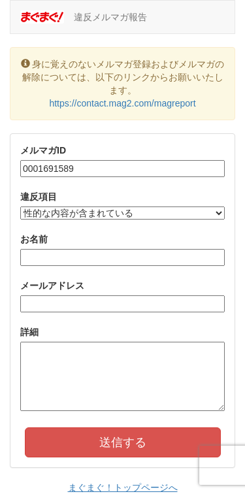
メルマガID (43, 150)
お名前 (34, 239)
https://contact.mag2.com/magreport (122, 103)
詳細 (29, 332)
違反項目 (38, 196)
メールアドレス (52, 285)
